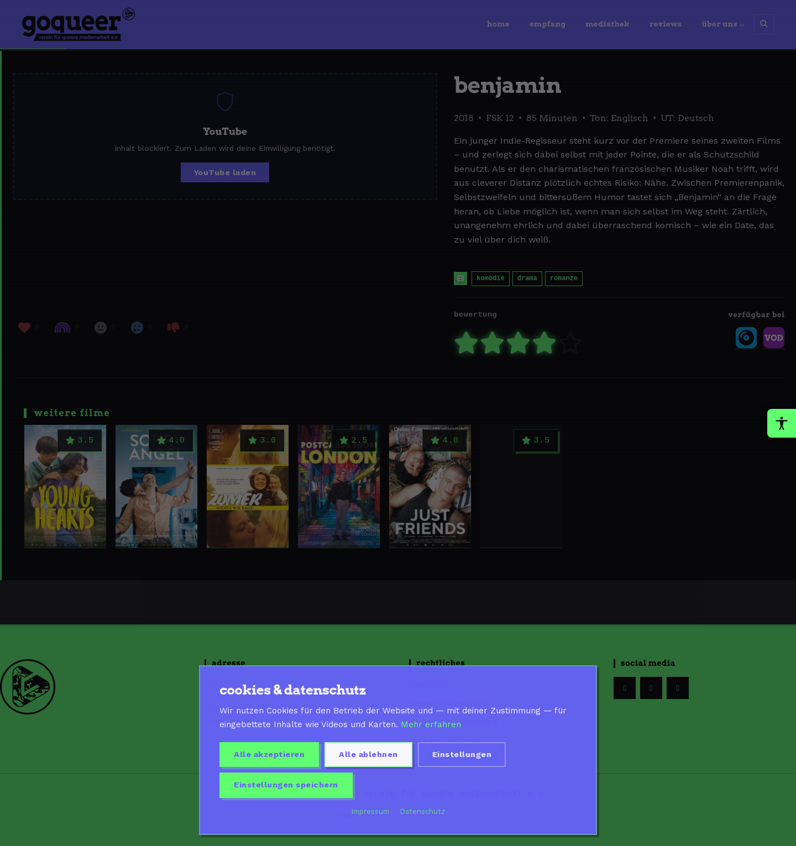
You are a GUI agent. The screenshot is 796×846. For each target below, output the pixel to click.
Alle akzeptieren (269, 754)
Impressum (370, 811)
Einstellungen (462, 754)
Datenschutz (422, 811)
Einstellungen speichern (286, 784)
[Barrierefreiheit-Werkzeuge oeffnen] (781, 423)
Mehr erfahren (431, 724)
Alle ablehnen (368, 754)
